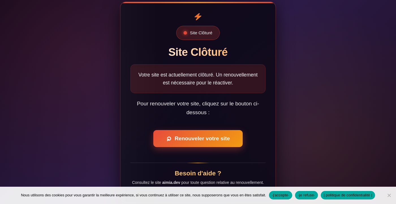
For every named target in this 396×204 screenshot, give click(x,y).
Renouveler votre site (197, 139)
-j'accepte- (280, 195)
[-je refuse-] (389, 195)
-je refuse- (306, 195)
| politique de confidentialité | (348, 195)
